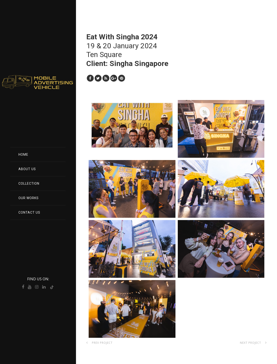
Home (23, 154)
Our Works (28, 198)
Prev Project (99, 343)
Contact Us (29, 212)
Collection (28, 183)
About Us (27, 169)
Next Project (253, 343)
